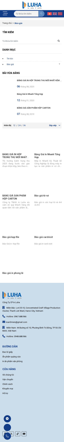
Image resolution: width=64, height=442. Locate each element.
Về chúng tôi (8, 375)
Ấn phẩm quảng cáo (11, 356)
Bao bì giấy (7, 352)
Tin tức (10, 58)
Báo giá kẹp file (10, 237)
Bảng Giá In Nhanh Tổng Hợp (30, 94)
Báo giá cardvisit (43, 237)
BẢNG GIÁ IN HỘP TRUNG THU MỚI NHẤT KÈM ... (39, 80)
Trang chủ (7, 23)
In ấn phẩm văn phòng (12, 361)
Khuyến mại (7, 388)
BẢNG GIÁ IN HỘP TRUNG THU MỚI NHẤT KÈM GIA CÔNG (14, 157)
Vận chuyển (7, 379)
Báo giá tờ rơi (41, 195)
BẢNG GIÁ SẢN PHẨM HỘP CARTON (33, 108)
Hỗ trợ (5, 393)
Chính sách (7, 384)
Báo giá (10, 64)
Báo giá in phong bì (12, 273)
